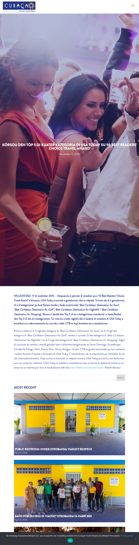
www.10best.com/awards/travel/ (86, 368)
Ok (70, 540)
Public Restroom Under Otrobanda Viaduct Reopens (53, 449)
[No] (135, 538)
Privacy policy (127, 536)
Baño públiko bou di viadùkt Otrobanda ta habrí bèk (53, 516)
